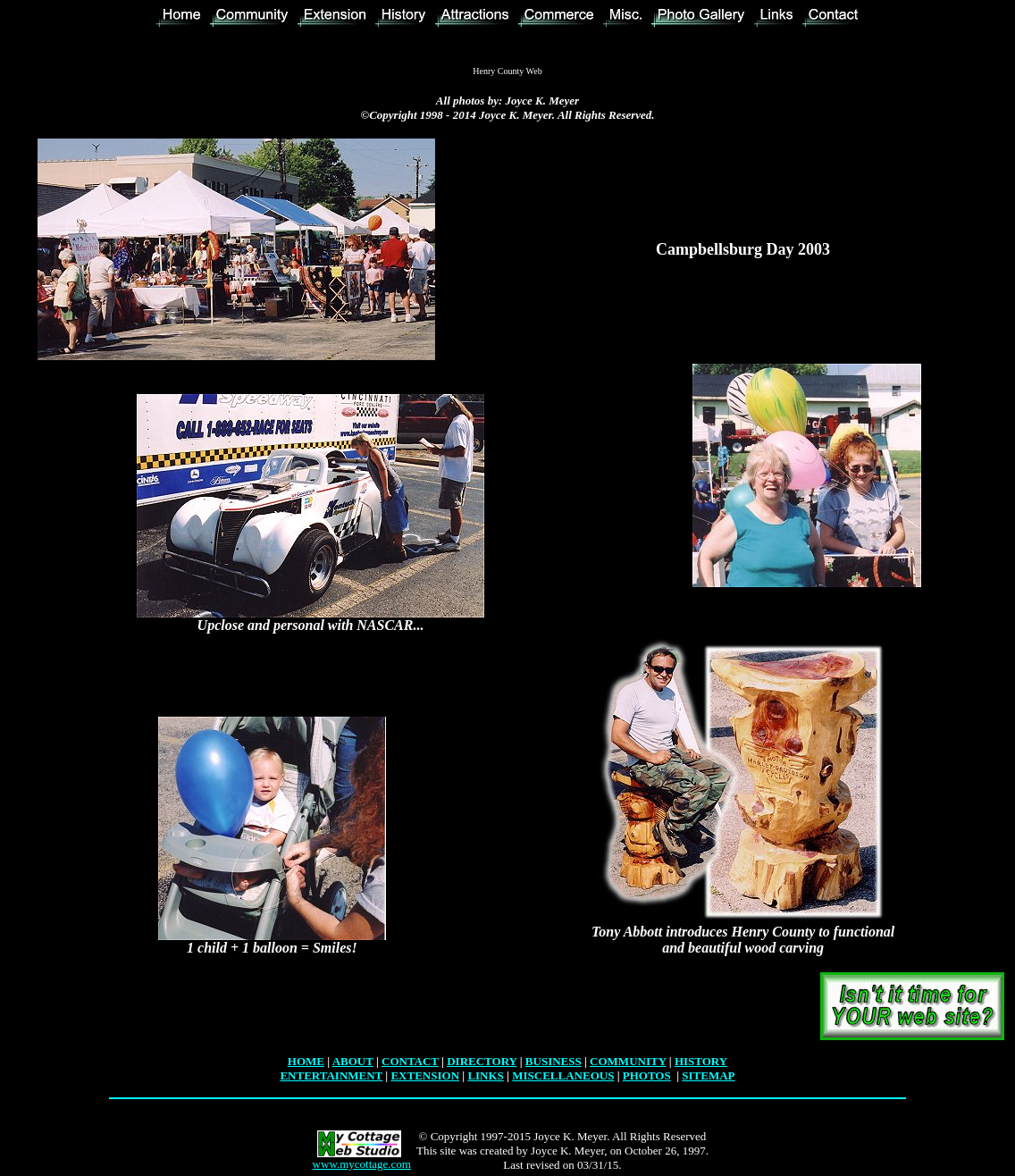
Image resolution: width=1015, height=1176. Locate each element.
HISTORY (701, 1061)
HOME (306, 1061)
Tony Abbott (626, 931)
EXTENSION (424, 1075)
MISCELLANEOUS (563, 1075)
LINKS (485, 1075)
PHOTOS (647, 1075)
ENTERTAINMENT (331, 1075)
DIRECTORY (481, 1061)
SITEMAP (708, 1075)
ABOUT (352, 1061)
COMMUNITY (628, 1061)
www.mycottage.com (362, 1164)
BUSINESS (553, 1061)
